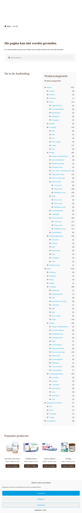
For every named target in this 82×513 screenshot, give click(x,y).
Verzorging (52, 127)
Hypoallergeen (56, 113)
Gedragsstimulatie (57, 294)
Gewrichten (55, 240)
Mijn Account (36, 15)
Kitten (53, 341)
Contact (52, 15)
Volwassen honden (57, 218)
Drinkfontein (55, 290)
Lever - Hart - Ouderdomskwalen (62, 171)
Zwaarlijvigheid (56, 232)
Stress (53, 254)
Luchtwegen (55, 305)
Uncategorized (51, 421)
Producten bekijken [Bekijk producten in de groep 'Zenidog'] (68, 466)
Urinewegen (55, 258)
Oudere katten (56, 356)
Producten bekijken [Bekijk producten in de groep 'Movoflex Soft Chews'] (12, 466)
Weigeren (41, 499)
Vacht (53, 261)
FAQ (45, 15)
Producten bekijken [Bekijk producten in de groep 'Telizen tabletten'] (49, 466)
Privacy (44, 510)
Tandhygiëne (55, 116)
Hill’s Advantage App (65, 15)
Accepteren (41, 493)
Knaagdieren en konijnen (54, 403)
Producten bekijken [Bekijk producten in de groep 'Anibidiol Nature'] (31, 466)
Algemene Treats (57, 105)
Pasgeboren (52, 98)
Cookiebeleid (37, 510)
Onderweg (52, 272)
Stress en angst (56, 142)
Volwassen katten (57, 366)
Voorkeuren (41, 505)
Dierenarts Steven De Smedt (13, 20)
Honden (49, 87)
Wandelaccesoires (54, 265)
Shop (5, 15)
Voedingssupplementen (56, 236)
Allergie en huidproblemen (60, 156)
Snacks (51, 102)
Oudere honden (56, 182)
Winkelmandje (24, 15)
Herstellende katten (57, 334)
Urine (53, 149)
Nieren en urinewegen (58, 178)
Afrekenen (13, 15)
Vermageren (55, 120)
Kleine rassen (58, 189)
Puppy (54, 196)
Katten (49, 268)
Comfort (51, 91)
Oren (53, 138)
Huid (53, 131)
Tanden (54, 145)
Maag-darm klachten (58, 174)
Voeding (51, 152)
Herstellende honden (58, 163)
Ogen (53, 134)
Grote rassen (58, 185)
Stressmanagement (57, 210)
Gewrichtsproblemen (58, 109)
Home (9, 26)
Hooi (50, 406)
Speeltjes (52, 123)
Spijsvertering (56, 250)
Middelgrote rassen (60, 192)
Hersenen (54, 243)
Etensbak (52, 94)
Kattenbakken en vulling (59, 301)
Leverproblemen (57, 345)
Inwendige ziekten (57, 167)
